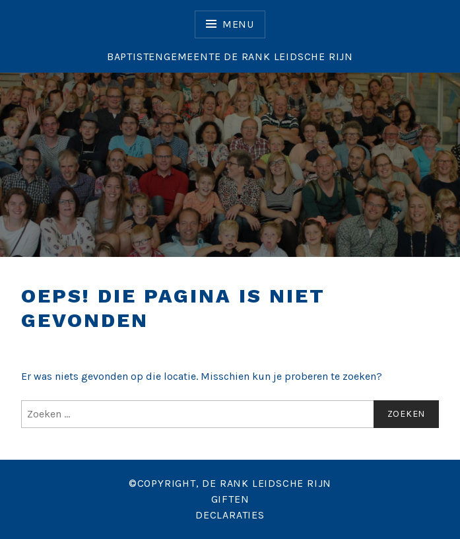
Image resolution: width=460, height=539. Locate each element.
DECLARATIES (230, 515)
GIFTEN (230, 499)
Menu (238, 24)
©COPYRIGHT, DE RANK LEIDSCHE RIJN (230, 483)
